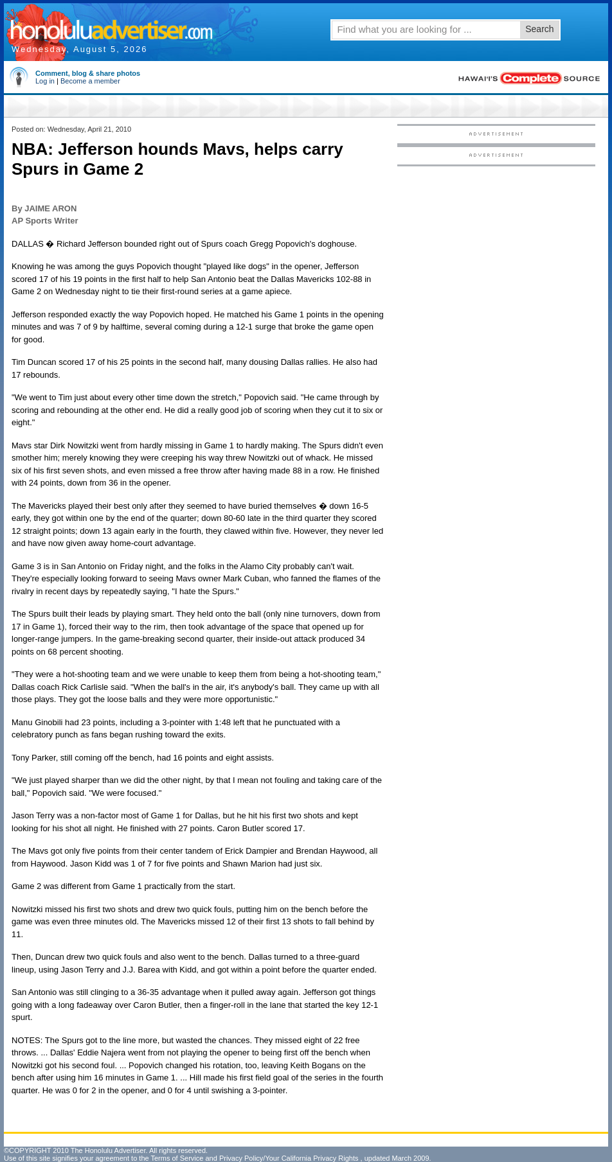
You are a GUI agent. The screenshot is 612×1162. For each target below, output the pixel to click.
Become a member (90, 81)
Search (539, 29)
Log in (45, 81)
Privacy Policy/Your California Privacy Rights (289, 1158)
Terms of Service (176, 1158)
